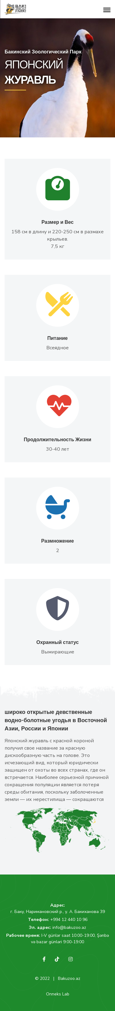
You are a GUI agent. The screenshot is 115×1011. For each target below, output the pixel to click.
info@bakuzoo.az (69, 927)
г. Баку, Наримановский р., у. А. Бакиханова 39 (57, 912)
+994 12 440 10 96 (68, 919)
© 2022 (42, 978)
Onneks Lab (57, 994)
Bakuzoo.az (69, 978)
